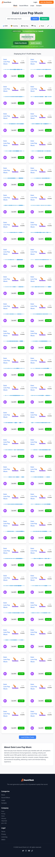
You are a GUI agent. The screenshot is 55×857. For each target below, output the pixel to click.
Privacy (3, 834)
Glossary (3, 818)
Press (2, 811)
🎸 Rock (41, 26)
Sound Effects (23, 6)
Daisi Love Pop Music (6, 61)
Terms (3, 831)
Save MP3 (14, 76)
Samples (39, 6)
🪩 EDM (5, 26)
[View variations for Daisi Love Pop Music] (15, 61)
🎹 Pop (33, 26)
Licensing (4, 837)
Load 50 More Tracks (27, 737)
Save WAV (21, 76)
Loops (32, 6)
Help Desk (4, 821)
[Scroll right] (51, 26)
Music (15, 5)
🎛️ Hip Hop (24, 26)
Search (35, 19)
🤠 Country (14, 26)
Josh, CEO (4, 823)
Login (35, 2)
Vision (3, 816)
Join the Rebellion (46, 2)
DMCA (3, 840)
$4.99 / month (35, 43)
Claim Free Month (21, 43)
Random (44, 19)
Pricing (3, 813)
